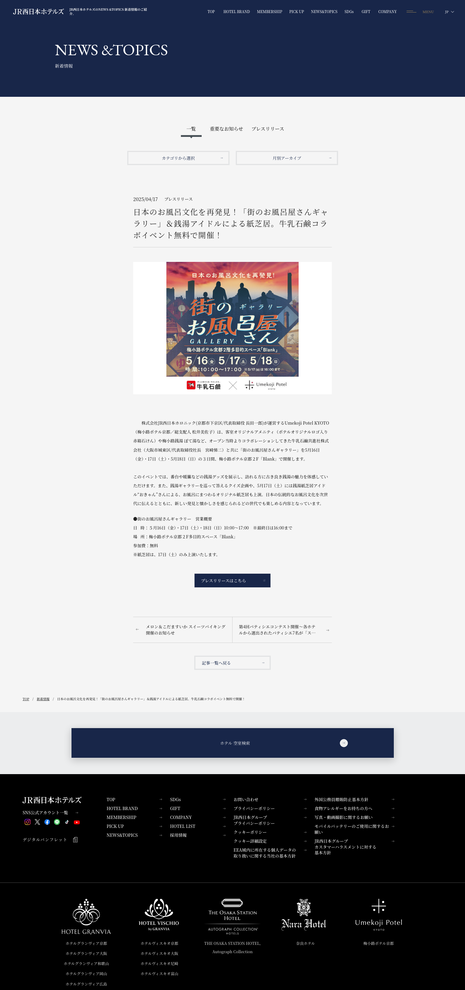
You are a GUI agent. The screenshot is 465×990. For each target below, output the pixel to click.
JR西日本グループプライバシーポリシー (269, 820)
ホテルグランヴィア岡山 (86, 973)
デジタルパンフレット (50, 839)
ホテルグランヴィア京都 (86, 943)
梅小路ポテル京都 (379, 943)
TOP (134, 799)
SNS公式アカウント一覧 (50, 812)
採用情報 (197, 835)
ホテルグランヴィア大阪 (86, 953)
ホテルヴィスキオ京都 (159, 943)
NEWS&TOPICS (134, 835)
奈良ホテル (305, 943)
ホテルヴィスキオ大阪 (159, 953)
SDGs (197, 799)
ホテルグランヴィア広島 (86, 984)
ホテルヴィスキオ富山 (159, 973)
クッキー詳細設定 (269, 841)
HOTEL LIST (197, 826)
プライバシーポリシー (269, 808)
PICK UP (134, 826)
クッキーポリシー (269, 832)
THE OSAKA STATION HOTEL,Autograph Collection (232, 947)
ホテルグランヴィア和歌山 (86, 963)
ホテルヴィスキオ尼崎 (159, 963)
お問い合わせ (269, 799)
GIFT (197, 808)
